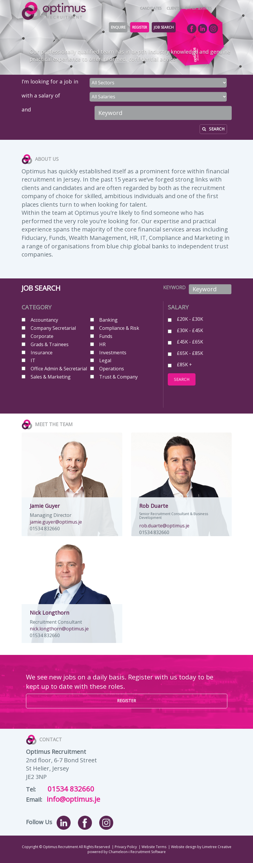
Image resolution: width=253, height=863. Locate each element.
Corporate (42, 336)
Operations (111, 368)
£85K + (184, 364)
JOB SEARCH (164, 27)
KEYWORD (171, 287)
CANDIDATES (150, 8)
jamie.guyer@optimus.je (56, 522)
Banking (108, 320)
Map (190, 783)
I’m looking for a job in (50, 81)
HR (102, 344)
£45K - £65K (190, 341)
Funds (105, 336)
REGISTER (139, 27)
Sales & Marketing (51, 377)
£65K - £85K (190, 353)
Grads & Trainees (50, 344)
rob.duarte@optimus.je (164, 525)
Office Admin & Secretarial (59, 368)
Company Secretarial (53, 328)
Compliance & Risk (119, 328)
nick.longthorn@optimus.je (59, 628)
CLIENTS (173, 8)
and (26, 109)
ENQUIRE (118, 27)
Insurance (42, 352)
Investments (112, 352)
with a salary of (41, 95)
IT (33, 360)
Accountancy (44, 320)
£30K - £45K (190, 330)
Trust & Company (118, 377)
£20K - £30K (190, 319)
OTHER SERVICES (198, 8)
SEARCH (213, 129)
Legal (105, 360)
